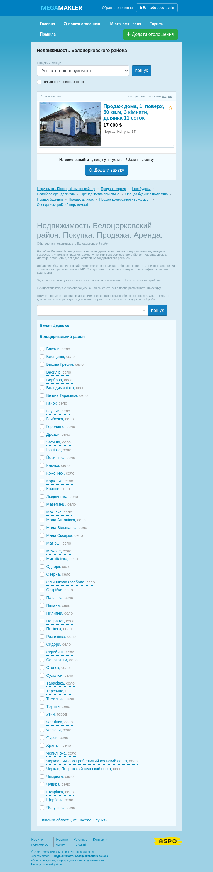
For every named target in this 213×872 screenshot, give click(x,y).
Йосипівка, (60, 457)
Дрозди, (58, 434)
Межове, (59, 551)
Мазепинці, (61, 504)
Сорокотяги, (62, 660)
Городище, (60, 426)
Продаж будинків (50, 199)
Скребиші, (60, 652)
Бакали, (58, 349)
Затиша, (58, 442)
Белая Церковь (54, 325)
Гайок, (56, 403)
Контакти (100, 839)
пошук (141, 70)
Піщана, (58, 605)
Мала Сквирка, (64, 535)
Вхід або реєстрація (157, 8)
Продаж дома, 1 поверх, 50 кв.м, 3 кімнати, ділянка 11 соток (134, 112)
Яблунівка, (60, 807)
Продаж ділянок (81, 199)
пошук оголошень (82, 24)
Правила (48, 34)
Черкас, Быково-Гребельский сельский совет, (92, 761)
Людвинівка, (62, 496)
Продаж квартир (113, 189)
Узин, (56, 714)
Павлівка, (59, 597)
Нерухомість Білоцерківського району (66, 189)
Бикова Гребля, (65, 364)
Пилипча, (59, 613)
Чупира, (58, 784)
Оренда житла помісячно (99, 194)
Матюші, (58, 543)
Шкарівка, (60, 792)
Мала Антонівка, (66, 520)
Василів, (58, 372)
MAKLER (61, 7)
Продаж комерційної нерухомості (124, 199)
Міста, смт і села (125, 24)
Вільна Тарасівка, (67, 395)
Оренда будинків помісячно (146, 194)
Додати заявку (106, 170)
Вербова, (59, 380)
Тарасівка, (60, 683)
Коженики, (60, 473)
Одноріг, (58, 566)
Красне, (58, 489)
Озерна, (58, 574)
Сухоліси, (59, 675)
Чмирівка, (60, 776)
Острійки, (59, 590)
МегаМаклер (41, 856)
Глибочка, (60, 419)
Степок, (58, 667)
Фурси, (57, 737)
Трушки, (58, 706)
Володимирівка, (65, 387)
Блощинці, (60, 356)
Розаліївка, (61, 636)
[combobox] (92, 310)
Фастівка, (59, 722)
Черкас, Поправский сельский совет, (84, 768)
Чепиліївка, (61, 753)
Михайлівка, (62, 559)
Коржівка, (59, 481)
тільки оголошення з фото (64, 82)
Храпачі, (58, 745)
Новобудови (141, 189)
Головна (47, 24)
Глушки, (58, 411)
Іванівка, (59, 450)
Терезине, (58, 691)
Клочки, (58, 465)
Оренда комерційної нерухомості (62, 205)
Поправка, (60, 621)
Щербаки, (59, 800)
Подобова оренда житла (56, 194)
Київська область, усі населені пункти (73, 820)
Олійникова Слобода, (70, 582)
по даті (167, 96)
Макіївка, (59, 512)
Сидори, (58, 644)
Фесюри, (59, 730)
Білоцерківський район (62, 336)
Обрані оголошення (117, 8)
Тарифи (156, 24)
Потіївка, (59, 629)
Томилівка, (60, 698)
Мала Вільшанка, (66, 527)
